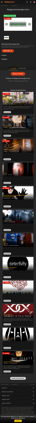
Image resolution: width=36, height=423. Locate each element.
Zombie (6, 102)
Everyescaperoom (4, 5)
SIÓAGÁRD (6, 363)
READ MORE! (7, 135)
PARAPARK (9, 316)
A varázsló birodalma (10, 267)
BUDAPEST (6, 127)
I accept (18, 420)
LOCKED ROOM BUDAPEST (14, 245)
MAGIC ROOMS (12, 221)
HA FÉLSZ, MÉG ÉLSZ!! (13, 363)
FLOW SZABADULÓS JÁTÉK (14, 151)
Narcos (6, 244)
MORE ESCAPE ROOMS (18, 378)
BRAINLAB (10, 292)
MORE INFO (7, 51)
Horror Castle (8, 220)
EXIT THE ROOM (12, 103)
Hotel (5, 173)
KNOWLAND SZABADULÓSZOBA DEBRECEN (17, 127)
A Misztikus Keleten (9, 149)
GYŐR (5, 316)
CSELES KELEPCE (15, 198)
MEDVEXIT (11, 339)
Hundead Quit (8, 126)
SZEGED (5, 174)
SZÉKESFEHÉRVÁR (7, 198)
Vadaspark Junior (9, 338)
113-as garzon (8, 314)
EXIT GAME (10, 174)
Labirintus (6, 291)
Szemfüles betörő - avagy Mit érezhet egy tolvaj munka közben (16, 196)
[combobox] (30, 2)
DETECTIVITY (11, 269)
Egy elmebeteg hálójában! (12, 362)
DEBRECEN (6, 103)
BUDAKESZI (6, 339)
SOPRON (5, 292)
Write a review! (18, 74)
